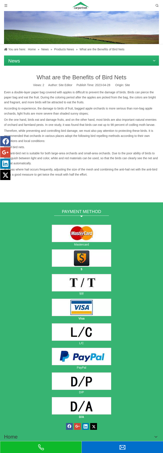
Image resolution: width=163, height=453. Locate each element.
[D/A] (81, 406)
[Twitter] (5, 175)
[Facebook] (5, 141)
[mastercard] (81, 233)
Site (127, 85)
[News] (81, 27)
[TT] (81, 282)
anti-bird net (18, 153)
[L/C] (81, 332)
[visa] (81, 307)
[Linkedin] (5, 164)
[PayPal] (81, 356)
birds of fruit (65, 108)
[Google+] (5, 152)
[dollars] (81, 258)
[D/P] (81, 381)
